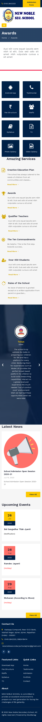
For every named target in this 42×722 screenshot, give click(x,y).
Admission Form (31, 3)
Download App (8, 665)
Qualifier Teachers (18, 216)
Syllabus (5, 677)
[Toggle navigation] (4, 25)
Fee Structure (8, 669)
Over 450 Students (19, 260)
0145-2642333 (10, 3)
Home (4, 38)
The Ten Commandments (21, 239)
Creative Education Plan (20, 169)
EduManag (31, 715)
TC (3, 681)
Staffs (4, 673)
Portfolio (27, 677)
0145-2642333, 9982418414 (14, 639)
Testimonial (28, 669)
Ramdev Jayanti (12, 563)
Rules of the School (19, 283)
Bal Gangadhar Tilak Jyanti (17, 529)
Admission (27, 673)
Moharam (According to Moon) (19, 598)
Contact (26, 681)
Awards (12, 193)
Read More (12, 184)
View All (33, 494)
